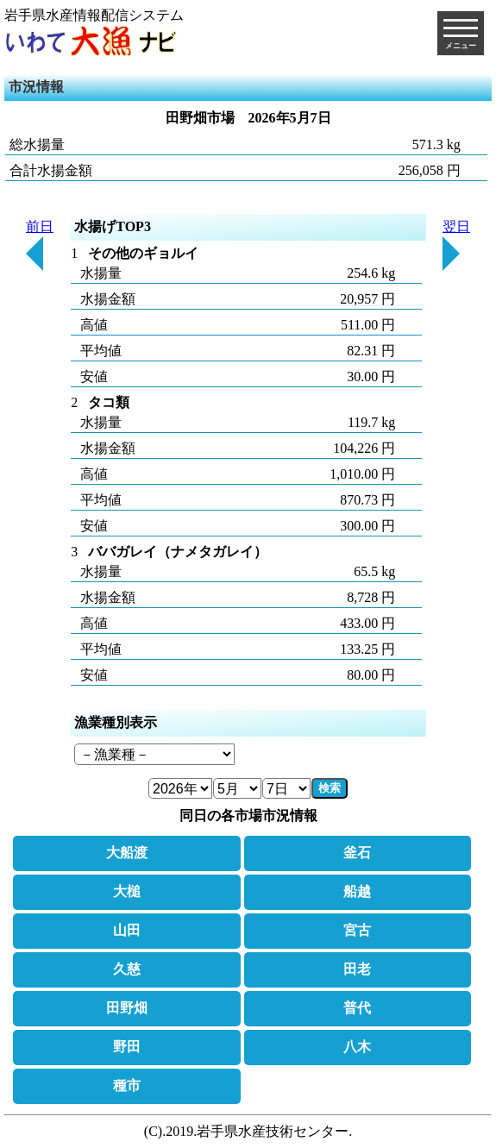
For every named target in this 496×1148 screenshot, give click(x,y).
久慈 (127, 969)
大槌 (127, 891)
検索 (329, 787)
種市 (127, 1085)
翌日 (456, 245)
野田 (127, 1046)
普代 (357, 1008)
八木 (357, 1046)
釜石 (357, 852)
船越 (357, 891)
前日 (39, 245)
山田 (127, 930)
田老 (357, 969)
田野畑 (127, 1008)
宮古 (357, 930)
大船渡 (127, 852)
